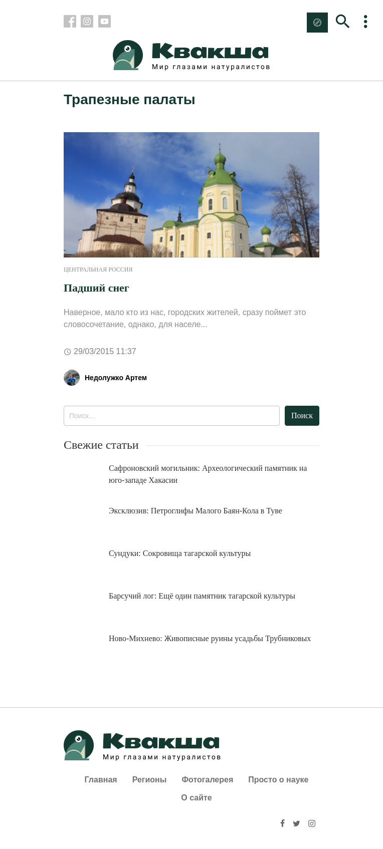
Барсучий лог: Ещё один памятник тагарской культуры (202, 596)
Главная (101, 779)
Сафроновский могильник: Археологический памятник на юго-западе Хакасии (208, 474)
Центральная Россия (98, 269)
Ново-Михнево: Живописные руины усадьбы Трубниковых (210, 638)
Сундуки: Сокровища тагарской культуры (180, 553)
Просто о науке (278, 779)
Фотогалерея (207, 779)
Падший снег (96, 287)
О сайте (196, 797)
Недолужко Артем (116, 378)
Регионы (149, 779)
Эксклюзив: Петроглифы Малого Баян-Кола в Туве (195, 510)
